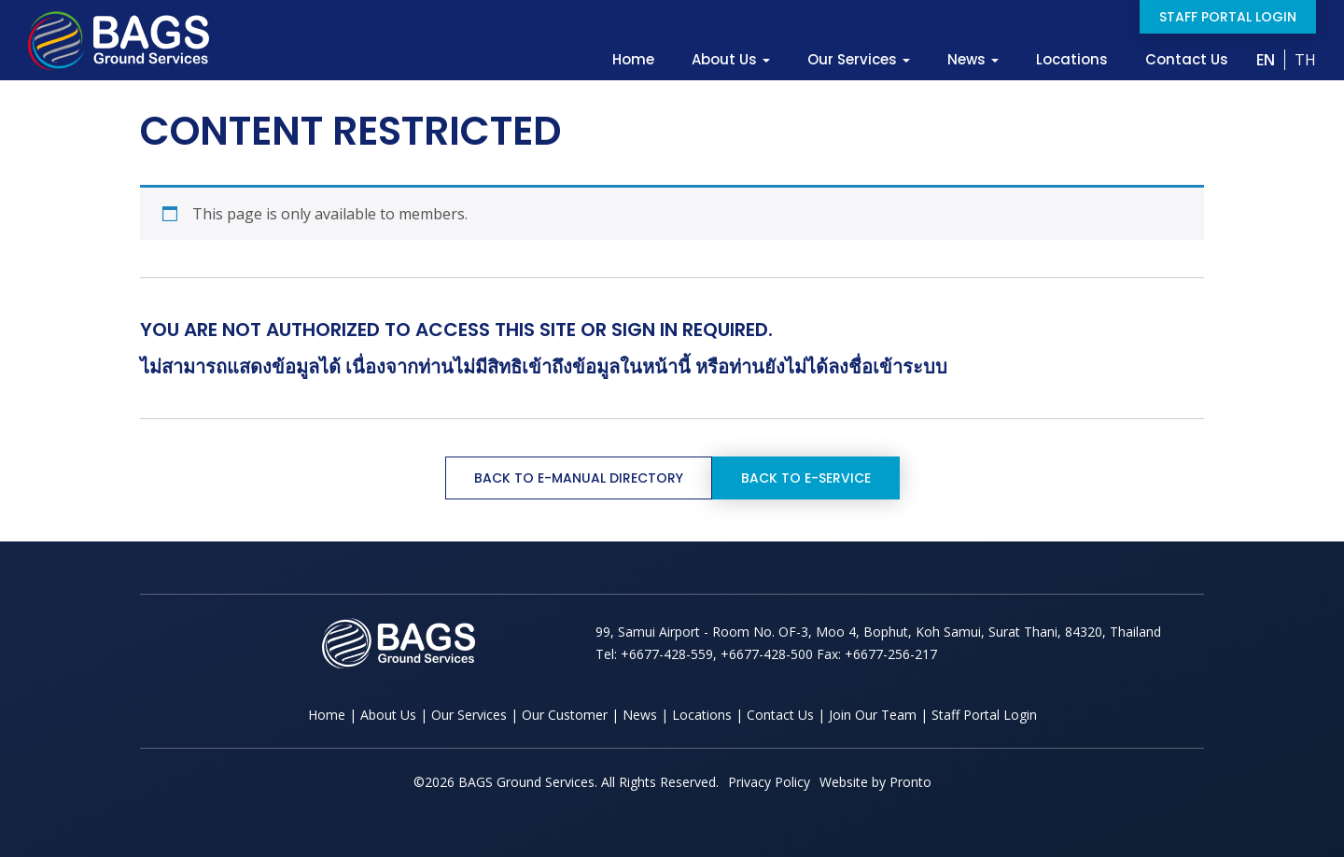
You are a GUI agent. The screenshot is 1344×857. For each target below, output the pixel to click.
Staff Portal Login (1227, 16)
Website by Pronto (875, 782)
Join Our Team (873, 715)
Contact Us (1186, 59)
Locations (1072, 59)
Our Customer (565, 715)
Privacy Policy (769, 782)
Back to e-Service (806, 478)
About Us (731, 59)
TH (1305, 59)
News (973, 59)
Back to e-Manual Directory (578, 478)
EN (1265, 59)
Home (633, 59)
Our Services (858, 59)
